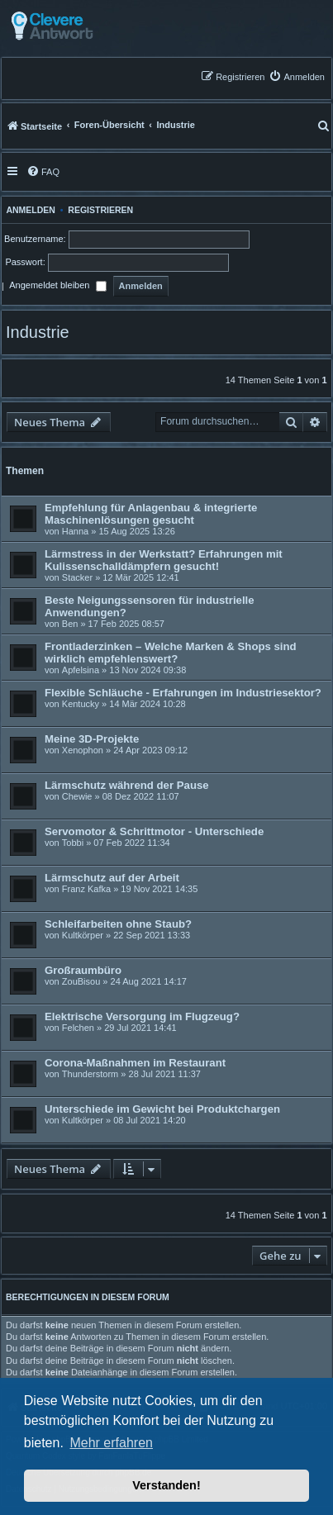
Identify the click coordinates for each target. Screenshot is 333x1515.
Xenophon (82, 750)
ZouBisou (81, 981)
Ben (70, 624)
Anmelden (28, 210)
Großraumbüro (83, 970)
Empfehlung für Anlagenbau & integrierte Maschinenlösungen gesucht (151, 513)
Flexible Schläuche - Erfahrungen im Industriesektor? (183, 692)
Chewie (77, 796)
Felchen (78, 1028)
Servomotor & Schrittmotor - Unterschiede (154, 831)
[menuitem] (297, 76)
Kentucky (80, 704)
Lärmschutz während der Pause (127, 785)
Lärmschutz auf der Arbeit (112, 877)
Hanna (75, 531)
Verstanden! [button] (166, 1485)
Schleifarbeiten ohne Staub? (118, 924)
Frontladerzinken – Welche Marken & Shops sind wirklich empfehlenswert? (171, 652)
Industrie (37, 332)
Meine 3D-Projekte (92, 739)
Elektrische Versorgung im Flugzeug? (142, 1016)
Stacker (77, 577)
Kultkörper (82, 935)
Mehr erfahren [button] (111, 1443)
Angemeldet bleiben (57, 286)
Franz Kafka (86, 889)
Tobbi (72, 843)
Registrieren (100, 210)
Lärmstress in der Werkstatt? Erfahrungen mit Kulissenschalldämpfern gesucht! (164, 560)
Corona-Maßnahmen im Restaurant (135, 1063)
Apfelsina (80, 670)
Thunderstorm (90, 1074)
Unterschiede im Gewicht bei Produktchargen (162, 1109)
